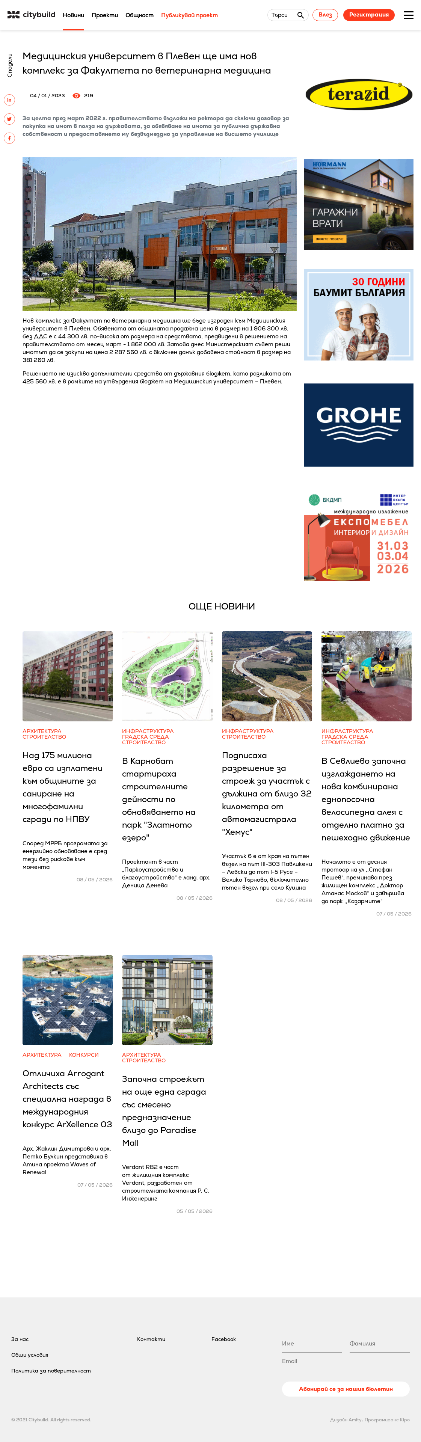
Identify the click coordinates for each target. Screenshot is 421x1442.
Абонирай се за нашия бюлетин (346, 1388)
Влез (325, 14)
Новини (73, 15)
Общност (139, 15)
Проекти (105, 15)
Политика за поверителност (51, 1370)
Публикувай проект (189, 15)
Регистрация (369, 14)
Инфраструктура (148, 731)
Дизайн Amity (346, 1420)
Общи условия (29, 1354)
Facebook (223, 1339)
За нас (20, 1339)
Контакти (151, 1339)
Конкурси (84, 1055)
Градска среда (145, 737)
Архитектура (42, 731)
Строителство (44, 737)
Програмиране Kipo (387, 1420)
